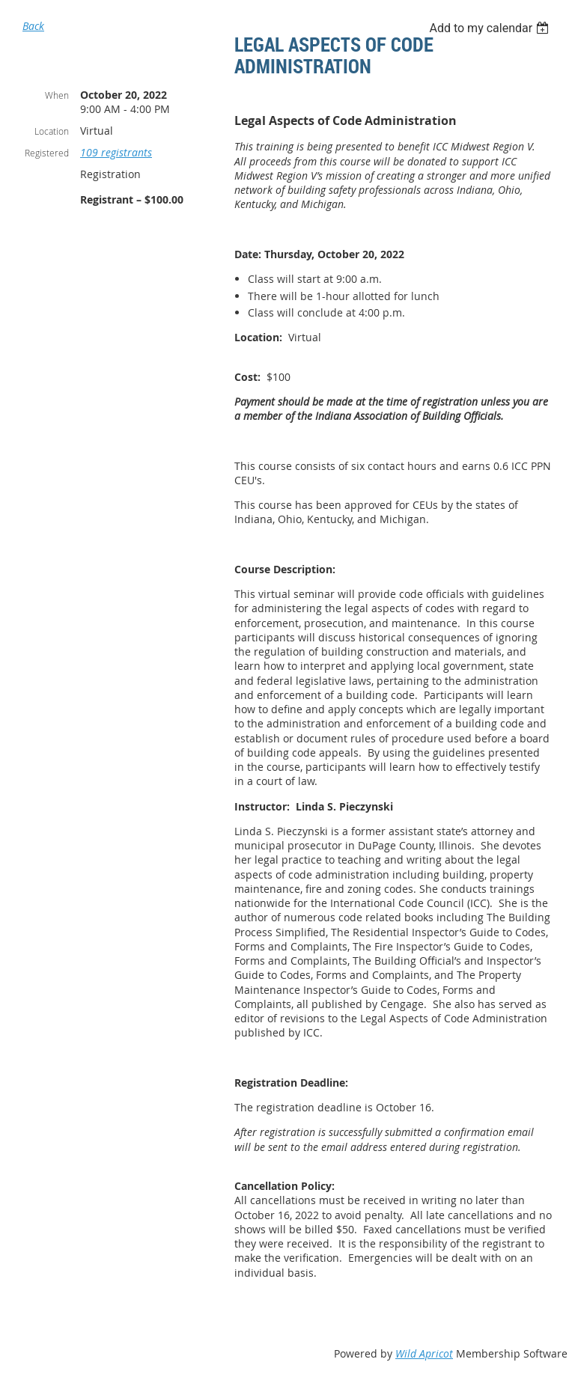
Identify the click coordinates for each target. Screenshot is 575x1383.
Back (33, 26)
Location (51, 131)
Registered (47, 153)
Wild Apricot (424, 1353)
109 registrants (116, 152)
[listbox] (491, 28)
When (57, 95)
